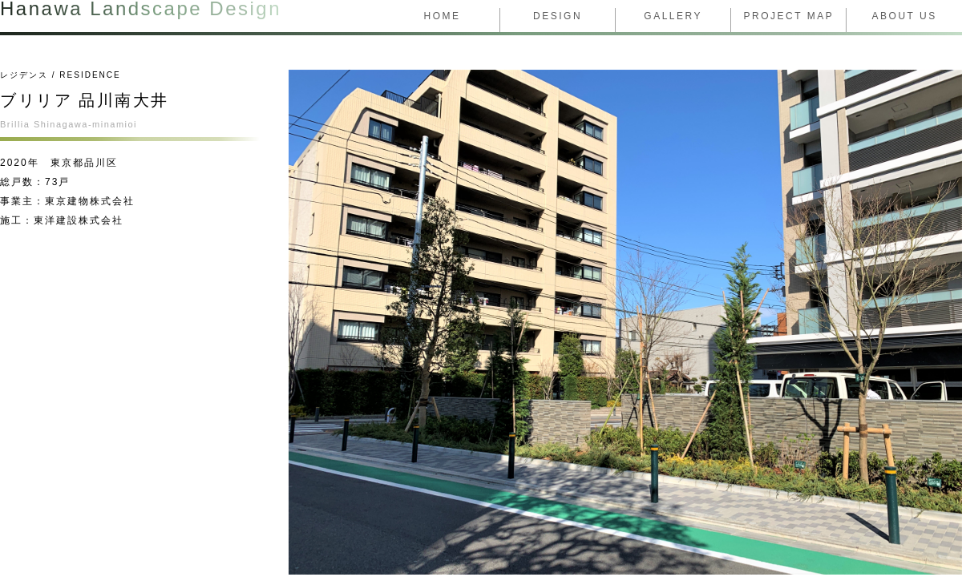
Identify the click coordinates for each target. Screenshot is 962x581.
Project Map (789, 16)
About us (904, 16)
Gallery (673, 16)
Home (442, 16)
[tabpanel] (625, 322)
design (557, 16)
